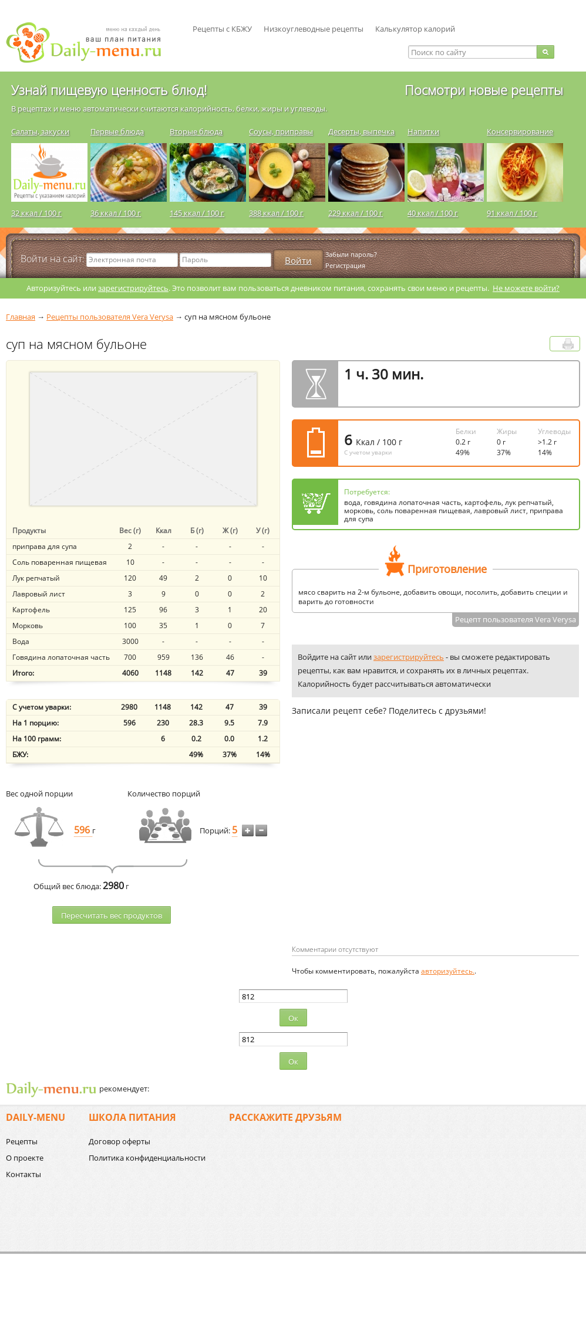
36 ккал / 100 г (115, 213)
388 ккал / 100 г (276, 213)
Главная (20, 316)
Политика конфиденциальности (147, 1157)
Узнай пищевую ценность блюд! (109, 90)
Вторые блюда (196, 131)
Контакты (23, 1174)
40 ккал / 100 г (432, 213)
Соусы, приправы (281, 131)
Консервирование (520, 131)
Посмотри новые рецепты (484, 90)
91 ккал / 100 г (512, 213)
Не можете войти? (526, 288)
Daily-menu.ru (91, 42)
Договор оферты (119, 1141)
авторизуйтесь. (447, 971)
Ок (293, 1018)
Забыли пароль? (351, 254)
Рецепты (22, 1141)
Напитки (423, 131)
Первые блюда (117, 131)
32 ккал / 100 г (36, 213)
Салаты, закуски (40, 131)
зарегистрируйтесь (133, 288)
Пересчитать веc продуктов (111, 915)
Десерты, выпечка (361, 131)
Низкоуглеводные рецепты (313, 28)
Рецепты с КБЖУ (222, 28)
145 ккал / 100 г (197, 213)
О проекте (24, 1157)
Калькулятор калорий (415, 28)
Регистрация (345, 265)
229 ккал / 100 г (355, 213)
